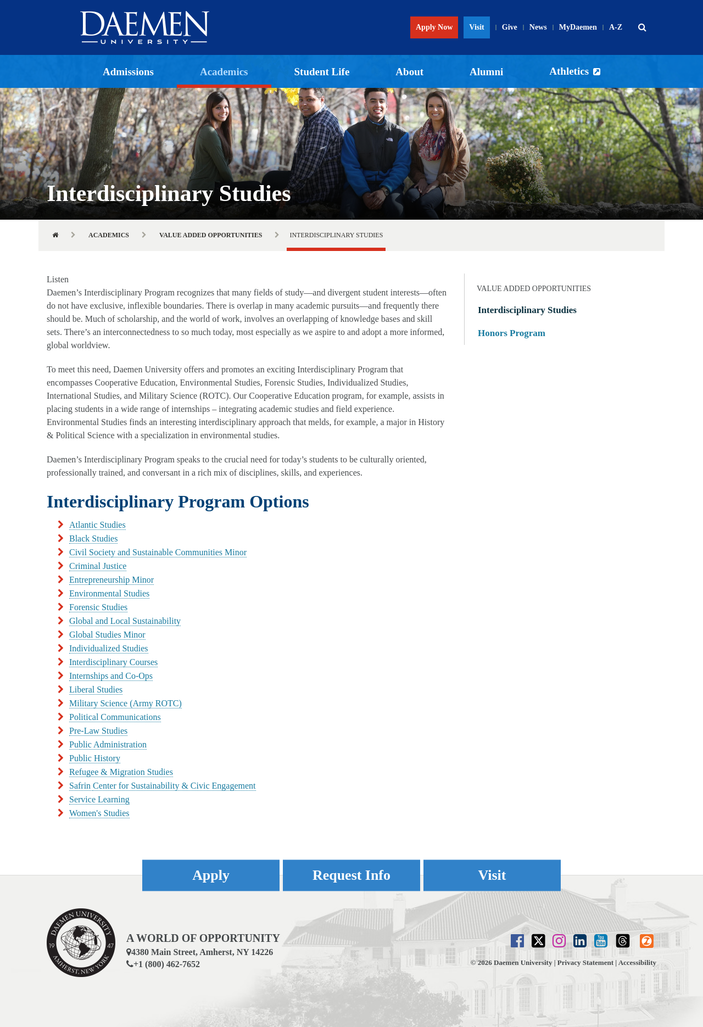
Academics (224, 71)
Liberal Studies (95, 689)
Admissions (128, 71)
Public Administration (108, 744)
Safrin (81, 785)
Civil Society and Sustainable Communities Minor (158, 552)
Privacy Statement (585, 962)
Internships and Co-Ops (111, 675)
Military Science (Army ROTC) (125, 703)
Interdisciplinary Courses (113, 662)
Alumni (486, 71)
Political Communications (115, 717)
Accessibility (637, 962)
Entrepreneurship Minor (111, 579)
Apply (211, 875)
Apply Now (434, 27)
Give (509, 27)
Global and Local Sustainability (125, 621)
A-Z (615, 27)
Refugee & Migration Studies (121, 772)
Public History (94, 758)
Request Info (351, 875)
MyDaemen (578, 27)
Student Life (322, 71)
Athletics (569, 71)
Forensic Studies (98, 607)
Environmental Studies (109, 593)
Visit (476, 27)
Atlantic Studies (97, 524)
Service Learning (99, 799)
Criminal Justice (97, 566)
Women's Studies (99, 813)
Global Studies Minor (107, 634)
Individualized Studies (108, 648)
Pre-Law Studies (98, 730)
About (409, 71)
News (538, 27)
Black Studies (93, 538)
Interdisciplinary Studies (527, 310)
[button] (642, 27)
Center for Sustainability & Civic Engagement (174, 785)
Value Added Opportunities (210, 235)
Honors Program (511, 333)
